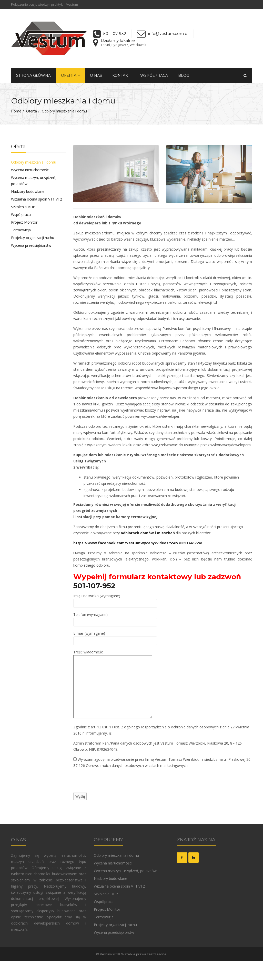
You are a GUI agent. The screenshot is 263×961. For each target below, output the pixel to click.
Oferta (70, 75)
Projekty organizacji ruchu (32, 237)
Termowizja (21, 229)
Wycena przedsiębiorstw (31, 245)
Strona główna (33, 75)
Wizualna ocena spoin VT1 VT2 (36, 199)
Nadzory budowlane (27, 191)
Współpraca (154, 75)
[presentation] (112, 783)
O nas (96, 75)
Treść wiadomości (112, 684)
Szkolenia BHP (23, 206)
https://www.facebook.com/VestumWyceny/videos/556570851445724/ (137, 542)
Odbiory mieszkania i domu (33, 162)
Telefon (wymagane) (115, 618)
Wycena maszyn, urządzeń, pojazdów (33, 180)
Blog (183, 75)
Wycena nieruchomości (30, 169)
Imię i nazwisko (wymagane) (115, 599)
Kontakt (121, 75)
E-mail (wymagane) (115, 637)
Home (16, 111)
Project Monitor (24, 222)
